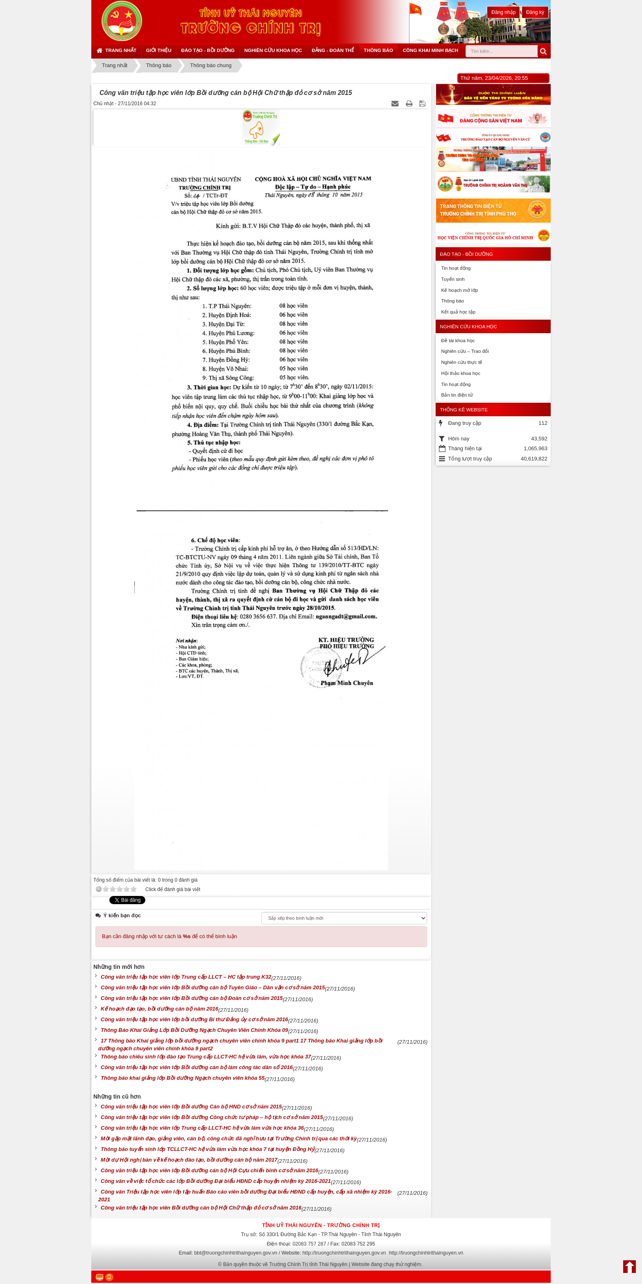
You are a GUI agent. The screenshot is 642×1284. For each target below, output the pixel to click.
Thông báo (378, 50)
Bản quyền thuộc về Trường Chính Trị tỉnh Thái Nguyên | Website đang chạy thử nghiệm (322, 1264)
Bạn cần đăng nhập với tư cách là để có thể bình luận (169, 936)
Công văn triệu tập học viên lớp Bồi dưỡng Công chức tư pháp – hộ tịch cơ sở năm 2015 (212, 1117)
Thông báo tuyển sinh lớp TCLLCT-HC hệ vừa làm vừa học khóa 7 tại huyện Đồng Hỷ (207, 1149)
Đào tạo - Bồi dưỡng (208, 50)
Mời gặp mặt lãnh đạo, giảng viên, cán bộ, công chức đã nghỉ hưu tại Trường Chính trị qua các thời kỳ (229, 1138)
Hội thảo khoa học (460, 373)
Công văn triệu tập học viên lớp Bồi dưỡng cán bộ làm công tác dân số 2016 (197, 1067)
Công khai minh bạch (431, 50)
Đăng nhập (503, 12)
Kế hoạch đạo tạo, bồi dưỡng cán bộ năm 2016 (159, 1009)
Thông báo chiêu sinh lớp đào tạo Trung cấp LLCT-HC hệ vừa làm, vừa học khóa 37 (206, 1057)
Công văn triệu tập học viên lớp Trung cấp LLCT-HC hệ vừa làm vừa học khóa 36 (202, 1128)
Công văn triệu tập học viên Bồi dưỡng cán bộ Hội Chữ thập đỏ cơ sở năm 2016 (201, 1208)
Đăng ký (535, 12)
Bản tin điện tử (456, 394)
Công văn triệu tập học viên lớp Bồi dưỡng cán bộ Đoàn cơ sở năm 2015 (192, 998)
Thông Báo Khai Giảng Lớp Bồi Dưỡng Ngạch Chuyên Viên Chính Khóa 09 (194, 1030)
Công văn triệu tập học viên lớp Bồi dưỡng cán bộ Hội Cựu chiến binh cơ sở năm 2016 (209, 1170)
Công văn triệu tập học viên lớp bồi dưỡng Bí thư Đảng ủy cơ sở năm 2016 (194, 1019)
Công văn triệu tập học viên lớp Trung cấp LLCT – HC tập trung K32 (186, 977)
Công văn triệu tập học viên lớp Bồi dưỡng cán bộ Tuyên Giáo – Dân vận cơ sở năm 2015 (213, 987)
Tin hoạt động (455, 268)
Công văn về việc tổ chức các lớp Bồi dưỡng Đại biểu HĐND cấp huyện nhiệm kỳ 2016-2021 (216, 1181)
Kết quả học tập (458, 311)
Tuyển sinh (452, 279)
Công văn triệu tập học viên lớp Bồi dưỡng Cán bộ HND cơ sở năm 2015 (191, 1106)
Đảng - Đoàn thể (333, 50)
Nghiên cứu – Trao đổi (464, 351)
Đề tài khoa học (458, 340)
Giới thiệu (159, 50)
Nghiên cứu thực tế (461, 362)
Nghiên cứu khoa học (273, 50)
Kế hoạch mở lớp (459, 290)
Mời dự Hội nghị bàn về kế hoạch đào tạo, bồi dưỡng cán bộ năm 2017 (189, 1160)
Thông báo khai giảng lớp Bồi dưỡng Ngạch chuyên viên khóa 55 (182, 1078)
